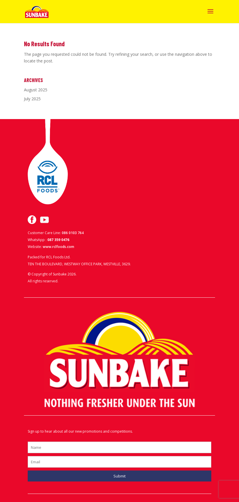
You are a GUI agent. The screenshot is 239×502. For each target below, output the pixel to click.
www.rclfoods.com (58, 246)
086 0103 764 (73, 232)
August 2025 (35, 89)
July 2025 (32, 98)
